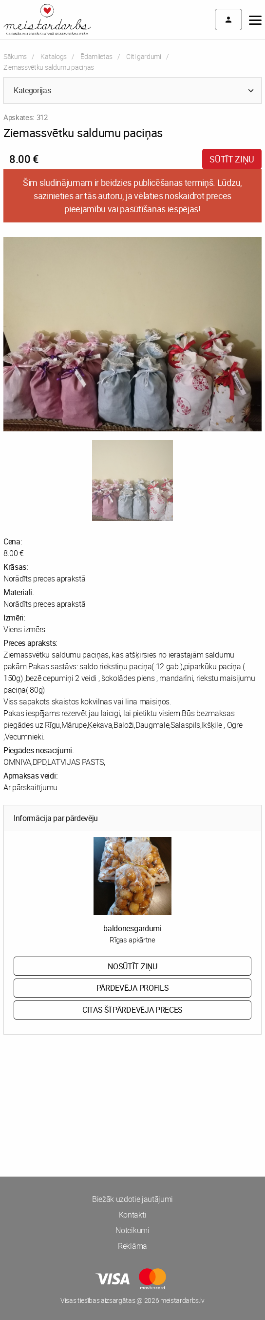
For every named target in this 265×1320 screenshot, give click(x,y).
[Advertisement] (132, 1079)
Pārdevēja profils (132, 987)
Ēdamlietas (96, 56)
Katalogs (53, 56)
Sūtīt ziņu (231, 159)
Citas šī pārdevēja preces (132, 1009)
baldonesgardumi (132, 928)
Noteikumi (132, 1230)
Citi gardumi (143, 56)
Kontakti (132, 1214)
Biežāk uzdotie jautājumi (132, 1199)
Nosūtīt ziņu (132, 966)
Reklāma (132, 1245)
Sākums (15, 56)
